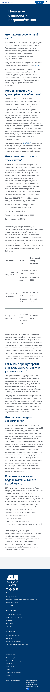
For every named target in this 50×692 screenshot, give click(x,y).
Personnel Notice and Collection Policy (17, 644)
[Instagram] (10, 589)
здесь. (37, 65)
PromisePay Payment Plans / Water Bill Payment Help (21, 599)
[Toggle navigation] (46, 2)
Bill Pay (39, 2)
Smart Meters (10, 623)
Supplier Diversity (11, 638)
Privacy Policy (30, 682)
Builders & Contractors (13, 635)
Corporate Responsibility (13, 661)
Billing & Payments (11, 597)
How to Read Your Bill (12, 602)
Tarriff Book (9, 605)
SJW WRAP (27, 143)
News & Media (10, 666)
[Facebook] (7, 589)
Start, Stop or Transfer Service (15, 617)
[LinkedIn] (14, 589)
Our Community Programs (13, 641)
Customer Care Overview (13, 614)
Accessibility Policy (31, 684)
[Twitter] (17, 589)
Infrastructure (10, 664)
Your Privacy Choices (32, 688)
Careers (8, 669)
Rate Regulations (11, 620)
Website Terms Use (31, 680)
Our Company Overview (13, 658)
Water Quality (10, 626)
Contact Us (9, 675)
